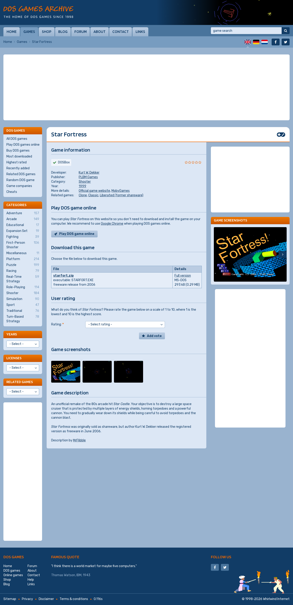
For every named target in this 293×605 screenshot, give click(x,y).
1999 (82, 186)
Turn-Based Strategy (22, 319)
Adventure (22, 213)
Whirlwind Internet (276, 599)
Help (31, 580)
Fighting (22, 237)
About (99, 31)
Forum (80, 31)
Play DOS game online (76, 234)
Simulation (22, 299)
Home (12, 31)
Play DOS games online (23, 145)
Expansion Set (22, 231)
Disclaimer (46, 599)
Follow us (221, 556)
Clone (83, 195)
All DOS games (16, 139)
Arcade (22, 219)
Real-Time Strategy (22, 279)
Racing (22, 271)
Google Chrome (112, 224)
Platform (22, 259)
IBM (78, 575)
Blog (63, 31)
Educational (22, 225)
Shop (46, 31)
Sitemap (9, 599)
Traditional (22, 311)
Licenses (13, 358)
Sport (22, 305)
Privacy (27, 599)
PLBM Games (88, 177)
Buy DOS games (18, 150)
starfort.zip (63, 276)
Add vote (154, 336)
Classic (93, 195)
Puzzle (22, 265)
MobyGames (120, 191)
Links (140, 31)
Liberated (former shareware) (121, 195)
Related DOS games (20, 174)
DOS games (13, 556)
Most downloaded (19, 156)
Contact (120, 31)
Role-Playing (22, 287)
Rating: (57, 324)
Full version (182, 276)
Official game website (94, 191)
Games (29, 31)
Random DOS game (20, 180)
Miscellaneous (22, 253)
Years (11, 334)
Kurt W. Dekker (89, 173)
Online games (13, 575)
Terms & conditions (74, 599)
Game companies (19, 186)
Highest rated (16, 162)
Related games (19, 382)
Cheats (11, 192)
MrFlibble (79, 440)
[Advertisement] (146, 87)
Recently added (18, 168)
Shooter (85, 182)
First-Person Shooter (22, 245)
